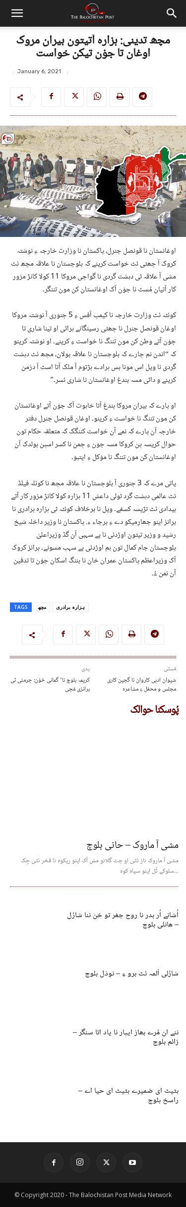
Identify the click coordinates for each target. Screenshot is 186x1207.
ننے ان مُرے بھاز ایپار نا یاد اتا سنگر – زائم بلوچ (126, 1037)
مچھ (42, 607)
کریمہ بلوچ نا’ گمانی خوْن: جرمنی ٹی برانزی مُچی (50, 685)
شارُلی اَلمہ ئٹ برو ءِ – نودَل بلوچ (132, 973)
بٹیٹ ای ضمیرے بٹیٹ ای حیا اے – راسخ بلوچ (128, 1095)
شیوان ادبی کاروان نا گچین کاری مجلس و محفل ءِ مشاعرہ (141, 685)
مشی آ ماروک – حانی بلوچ (132, 845)
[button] (17, 13)
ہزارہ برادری (70, 607)
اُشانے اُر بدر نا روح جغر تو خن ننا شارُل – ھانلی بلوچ (123, 920)
